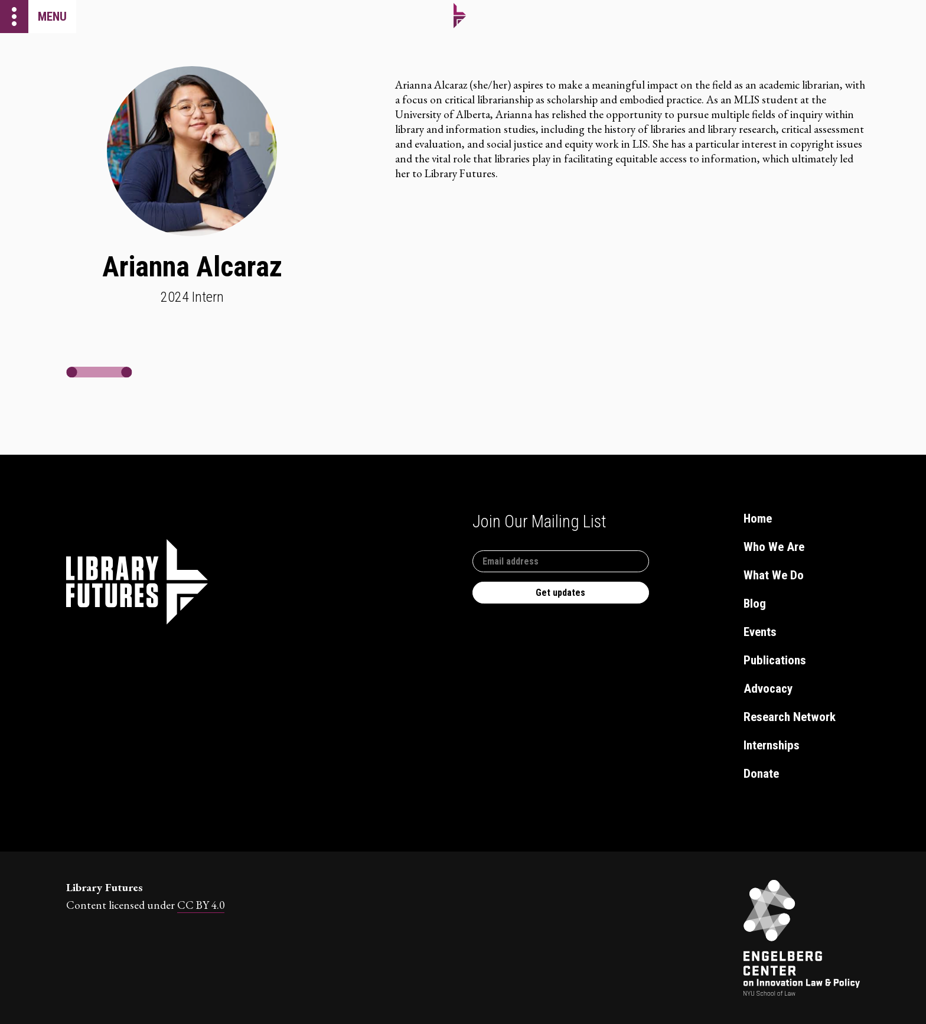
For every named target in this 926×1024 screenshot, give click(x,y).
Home (758, 518)
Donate (761, 774)
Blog (755, 603)
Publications (775, 660)
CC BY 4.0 (200, 905)
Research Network (790, 717)
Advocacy (768, 688)
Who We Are (774, 547)
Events (760, 632)
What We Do (774, 575)
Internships (772, 745)
